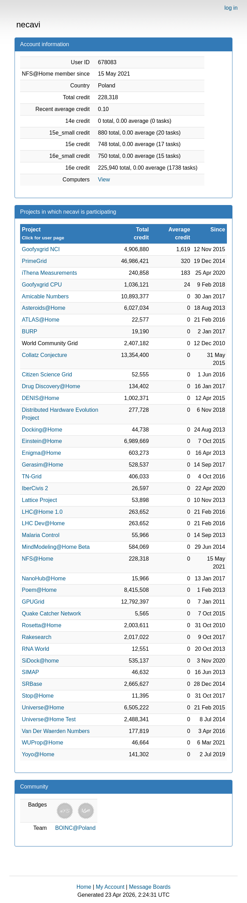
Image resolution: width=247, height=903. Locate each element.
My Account (110, 887)
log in (231, 8)
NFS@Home (37, 559)
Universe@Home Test (49, 719)
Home (84, 887)
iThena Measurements (49, 273)
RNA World (35, 649)
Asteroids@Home (43, 308)
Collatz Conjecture (44, 355)
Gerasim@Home (42, 465)
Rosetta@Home (41, 625)
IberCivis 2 (35, 488)
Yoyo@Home (38, 754)
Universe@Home (43, 707)
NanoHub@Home (44, 578)
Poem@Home (39, 590)
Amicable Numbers (45, 296)
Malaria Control (40, 535)
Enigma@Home (41, 453)
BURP (29, 331)
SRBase (32, 684)
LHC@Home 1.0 (42, 512)
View (104, 179)
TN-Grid (32, 476)
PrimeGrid (34, 261)
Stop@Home (38, 696)
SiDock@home (40, 661)
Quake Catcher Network (51, 613)
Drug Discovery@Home (51, 386)
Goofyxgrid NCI (41, 249)
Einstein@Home (42, 441)
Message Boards (149, 887)
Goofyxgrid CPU (42, 285)
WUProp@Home (42, 743)
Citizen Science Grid (47, 374)
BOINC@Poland (75, 828)
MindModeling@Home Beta (56, 547)
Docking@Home (42, 430)
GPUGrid (33, 602)
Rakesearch (36, 637)
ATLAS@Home (40, 320)
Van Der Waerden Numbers (56, 731)
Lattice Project (39, 500)
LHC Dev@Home (43, 523)
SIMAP (30, 672)
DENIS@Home (40, 398)
